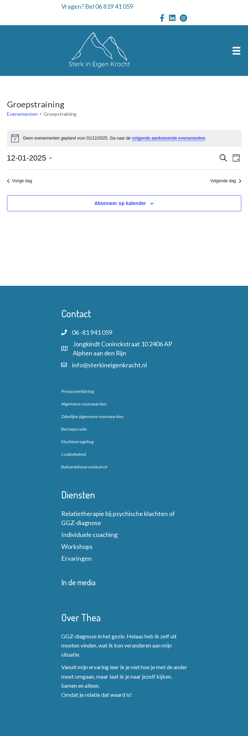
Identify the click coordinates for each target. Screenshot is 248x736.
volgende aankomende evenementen (168, 138)
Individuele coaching (89, 534)
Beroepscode (74, 429)
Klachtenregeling (77, 441)
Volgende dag (225, 180)
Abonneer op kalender (120, 203)
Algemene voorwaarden (84, 403)
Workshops (77, 546)
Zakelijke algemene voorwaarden (92, 416)
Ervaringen (76, 558)
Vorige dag (19, 180)
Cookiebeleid (73, 454)
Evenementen (22, 114)
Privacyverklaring (77, 391)
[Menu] (236, 50)
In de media (78, 582)
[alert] (124, 138)
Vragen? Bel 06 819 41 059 (97, 6)
